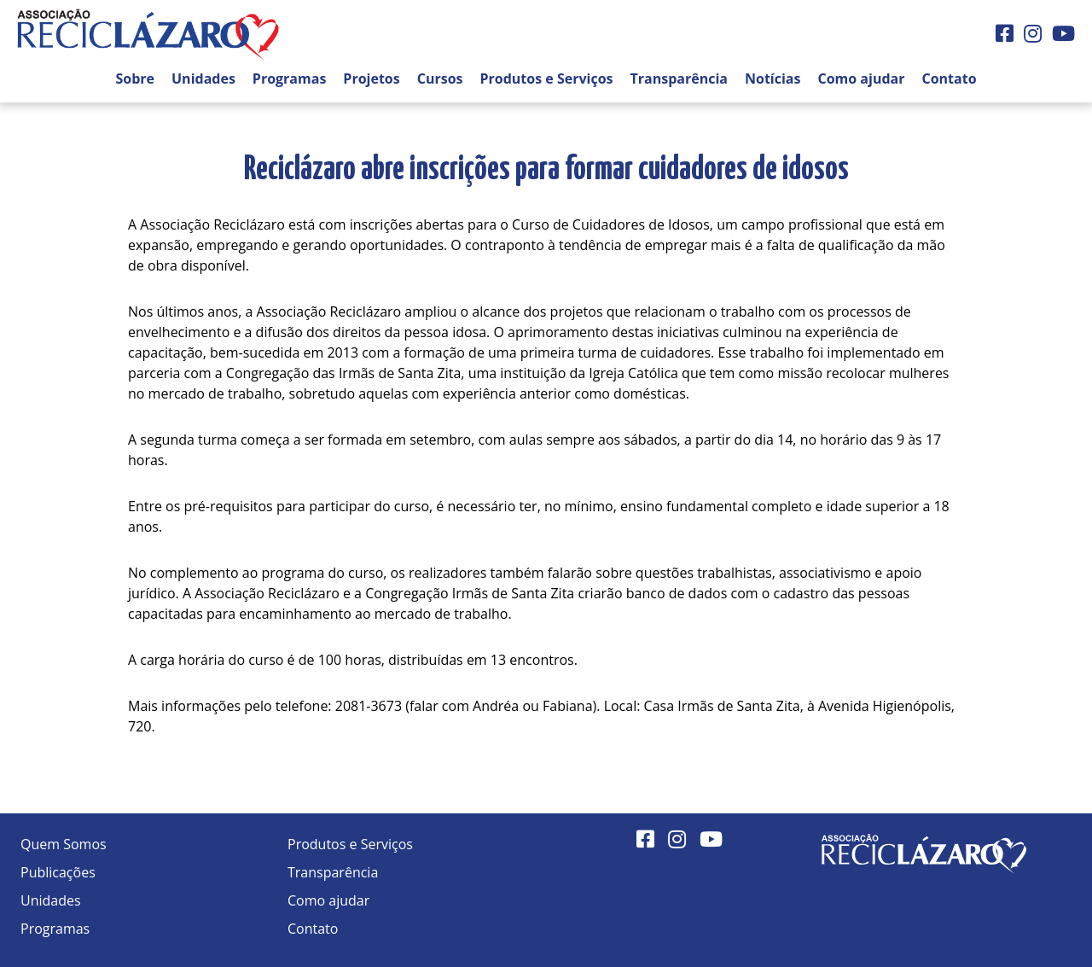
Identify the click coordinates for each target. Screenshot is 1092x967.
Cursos (440, 78)
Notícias (772, 78)
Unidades (203, 78)
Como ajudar (860, 78)
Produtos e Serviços (546, 78)
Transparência (679, 78)
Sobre (134, 78)
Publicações (58, 872)
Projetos (371, 78)
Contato (948, 78)
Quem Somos (63, 844)
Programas (290, 78)
